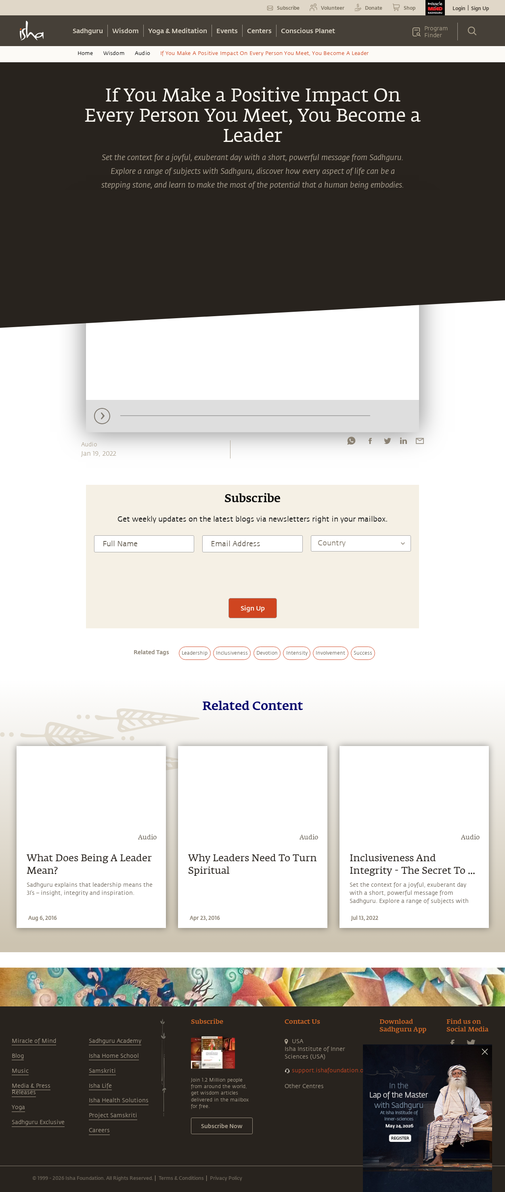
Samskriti (102, 1071)
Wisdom (125, 30)
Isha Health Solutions (119, 1100)
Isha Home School (114, 1056)
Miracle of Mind (34, 1041)
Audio (142, 53)
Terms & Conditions (181, 1178)
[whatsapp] (351, 442)
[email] (419, 442)
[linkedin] (403, 442)
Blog (18, 1056)
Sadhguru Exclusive (38, 1122)
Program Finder (436, 31)
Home (85, 53)
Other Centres (304, 1086)
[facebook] (370, 443)
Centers (259, 30)
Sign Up (480, 8)
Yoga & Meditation (177, 30)
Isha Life (100, 1086)
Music (20, 1071)
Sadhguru (88, 30)
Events (227, 30)
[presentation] (252, 574)
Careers (99, 1130)
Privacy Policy (226, 1178)
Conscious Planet (308, 30)
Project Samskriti (113, 1115)
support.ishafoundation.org (330, 1070)
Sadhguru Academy (115, 1041)
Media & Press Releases (31, 1089)
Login (459, 8)
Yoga (18, 1107)
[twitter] (387, 442)
